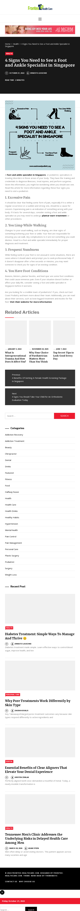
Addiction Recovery (14, 434)
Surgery (8, 568)
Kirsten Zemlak (20, 777)
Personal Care (11, 549)
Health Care (10, 504)
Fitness (8, 479)
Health (9, 53)
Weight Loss (11, 574)
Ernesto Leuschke (36, 73)
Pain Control (10, 536)
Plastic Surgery (12, 555)
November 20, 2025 (40, 349)
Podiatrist (9, 562)
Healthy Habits (12, 517)
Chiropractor (11, 453)
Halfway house (12, 492)
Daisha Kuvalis (19, 710)
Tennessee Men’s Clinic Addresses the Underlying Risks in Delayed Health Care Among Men (36, 839)
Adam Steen (31, 848)
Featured (9, 472)
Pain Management (13, 542)
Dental (8, 460)
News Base (36, 876)
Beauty (8, 447)
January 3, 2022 (15, 349)
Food (7, 485)
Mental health (11, 530)
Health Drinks (11, 511)
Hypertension (11, 523)
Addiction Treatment (14, 441)
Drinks (8, 466)
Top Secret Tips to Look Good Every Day (63, 355)
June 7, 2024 (61, 349)
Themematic (51, 876)
